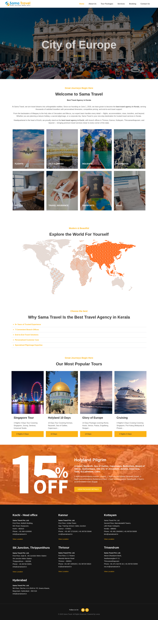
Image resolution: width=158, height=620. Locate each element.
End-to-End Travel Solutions (26, 335)
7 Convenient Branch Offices (27, 330)
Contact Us (145, 4)
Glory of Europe (92, 417)
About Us (92, 4)
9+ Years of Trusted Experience (28, 324)
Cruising (122, 417)
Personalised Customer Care (27, 340)
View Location (18, 539)
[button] (2, 43)
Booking (132, 4)
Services (121, 4)
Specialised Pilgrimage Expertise (28, 345)
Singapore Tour (24, 417)
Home (81, 4)
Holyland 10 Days (59, 417)
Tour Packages (107, 4)
